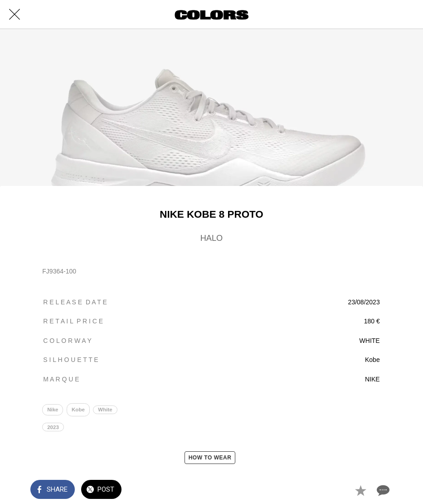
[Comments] (382, 490)
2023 (53, 427)
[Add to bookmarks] (360, 490)
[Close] (14, 14)
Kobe (78, 409)
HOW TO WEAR (210, 457)
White (105, 409)
